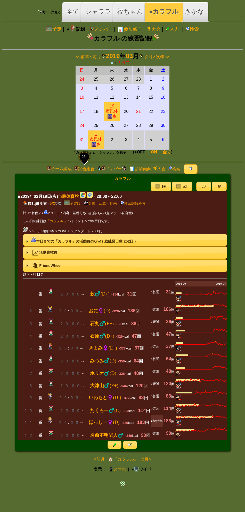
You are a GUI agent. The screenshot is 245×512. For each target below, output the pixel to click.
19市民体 (112, 111)
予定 (54, 29)
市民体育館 (68, 196)
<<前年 (82, 57)
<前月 (95, 57)
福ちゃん (130, 11)
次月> (149, 57)
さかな (194, 11)
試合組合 (84, 169)
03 (129, 55)
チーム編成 (59, 169)
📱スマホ (117, 469)
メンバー (101, 29)
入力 (172, 29)
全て (73, 11)
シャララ (98, 11)
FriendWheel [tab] (43, 266)
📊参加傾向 (130, 29)
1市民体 (96, 139)
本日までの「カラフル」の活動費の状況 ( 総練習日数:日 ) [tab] (80, 240)
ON (154, 152)
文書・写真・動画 (100, 203)
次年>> (162, 57)
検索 (192, 29)
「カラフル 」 (57, 221)
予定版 (72, 203)
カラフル (126, 62)
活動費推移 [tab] (41, 253)
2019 (113, 55)
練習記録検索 (133, 203)
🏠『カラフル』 (122, 459)
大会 (154, 29)
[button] (203, 186)
